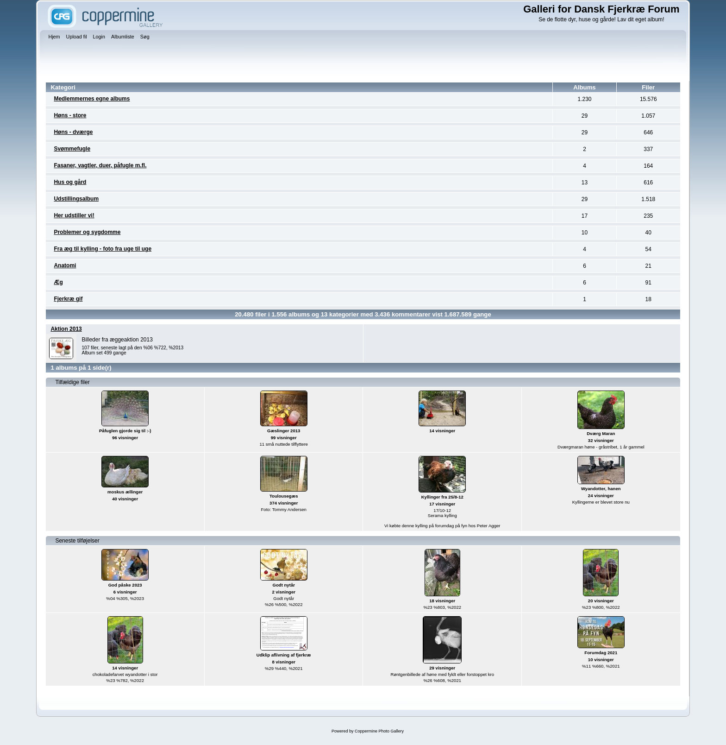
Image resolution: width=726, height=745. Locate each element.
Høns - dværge (73, 132)
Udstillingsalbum (76, 199)
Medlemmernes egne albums (92, 98)
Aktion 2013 (65, 329)
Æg (58, 282)
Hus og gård (70, 182)
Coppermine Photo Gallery (379, 731)
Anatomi (65, 265)
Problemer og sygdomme (87, 232)
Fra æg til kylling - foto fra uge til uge (102, 249)
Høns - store (70, 115)
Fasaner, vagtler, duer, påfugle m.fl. (100, 165)
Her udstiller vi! (74, 215)
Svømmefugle (72, 148)
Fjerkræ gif (68, 299)
